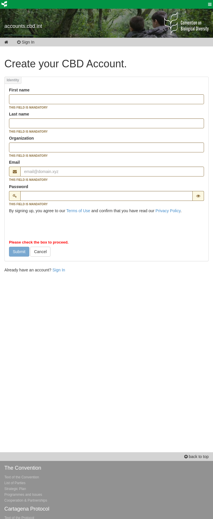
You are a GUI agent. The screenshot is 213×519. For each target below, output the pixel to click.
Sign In (29, 42)
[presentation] (53, 228)
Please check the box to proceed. (38, 242)
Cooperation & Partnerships (25, 500)
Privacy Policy (168, 210)
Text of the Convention (21, 477)
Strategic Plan (15, 489)
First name (19, 90)
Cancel (40, 251)
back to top (196, 456)
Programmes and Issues (23, 495)
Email (14, 162)
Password (18, 186)
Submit (19, 251)
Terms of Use (78, 210)
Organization (21, 138)
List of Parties (15, 483)
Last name (19, 114)
